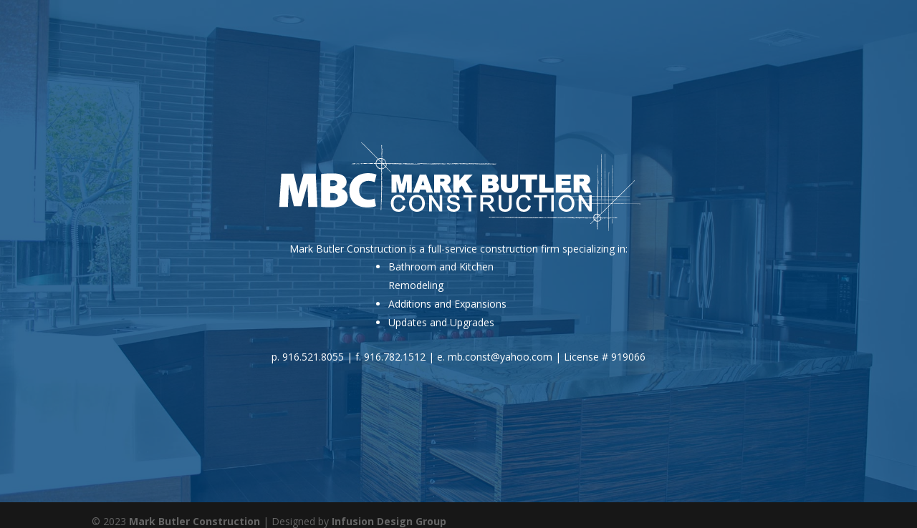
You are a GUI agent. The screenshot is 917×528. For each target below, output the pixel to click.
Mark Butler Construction (194, 521)
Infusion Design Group (389, 521)
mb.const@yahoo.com (500, 356)
